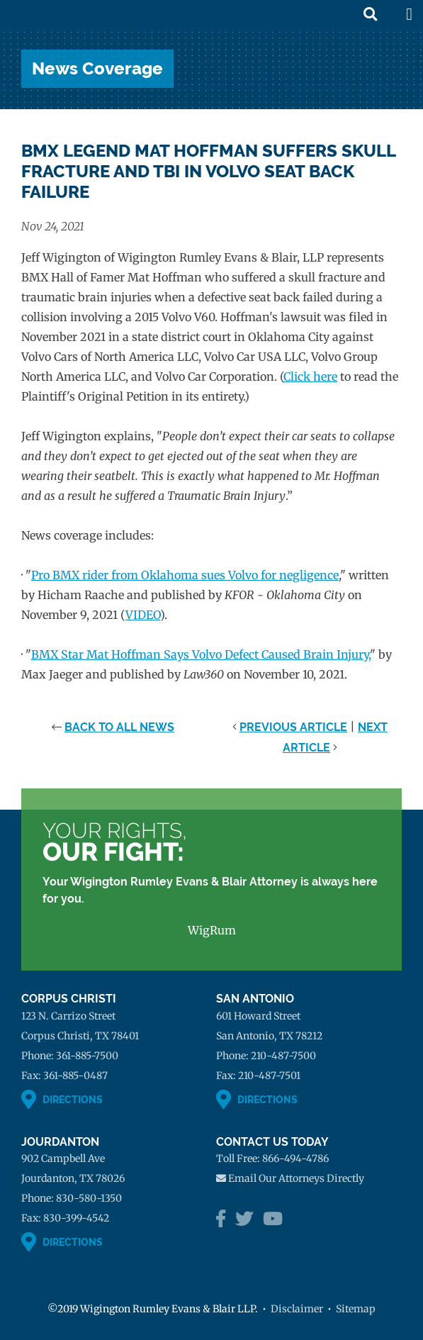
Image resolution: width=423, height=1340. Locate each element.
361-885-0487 (75, 1075)
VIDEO (142, 615)
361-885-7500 (87, 1055)
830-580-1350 (89, 1198)
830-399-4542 (76, 1218)
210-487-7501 (269, 1075)
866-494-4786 (295, 1158)
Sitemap (356, 1308)
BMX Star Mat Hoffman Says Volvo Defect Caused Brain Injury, (200, 654)
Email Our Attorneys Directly (296, 1178)
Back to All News (119, 727)
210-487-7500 (283, 1055)
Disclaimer (297, 1308)
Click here (310, 376)
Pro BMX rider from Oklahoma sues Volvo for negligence (185, 575)
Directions (73, 1099)
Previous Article (293, 727)
